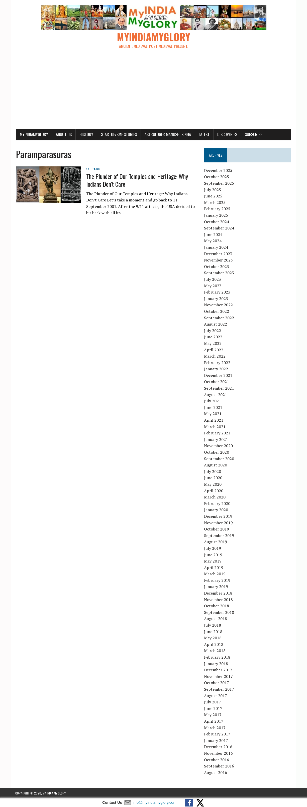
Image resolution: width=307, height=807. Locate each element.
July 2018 (212, 625)
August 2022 (215, 324)
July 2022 (212, 331)
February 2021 (217, 433)
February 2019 (217, 580)
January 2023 (216, 299)
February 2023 (217, 292)
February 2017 (217, 734)
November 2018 (218, 600)
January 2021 (216, 439)
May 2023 (213, 286)
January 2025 (216, 215)
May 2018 (213, 638)
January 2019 (216, 587)
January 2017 (216, 740)
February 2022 (217, 363)
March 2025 (215, 202)
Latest (203, 135)
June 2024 (213, 234)
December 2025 (218, 170)
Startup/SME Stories (118, 135)
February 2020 (217, 503)
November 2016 (218, 753)
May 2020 (213, 484)
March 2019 (215, 574)
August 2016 (215, 772)
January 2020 (216, 510)
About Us (63, 135)
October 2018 (216, 606)
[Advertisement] (153, 92)
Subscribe (252, 135)
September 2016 (219, 766)
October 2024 (216, 222)
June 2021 (213, 407)
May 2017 (213, 715)
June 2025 (213, 196)
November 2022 (218, 305)
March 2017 (215, 728)
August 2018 (215, 619)
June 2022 (213, 337)
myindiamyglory (33, 135)
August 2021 (215, 395)
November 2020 (218, 446)
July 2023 (212, 279)
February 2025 (217, 209)
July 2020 (212, 471)
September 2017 (219, 689)
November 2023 (218, 260)
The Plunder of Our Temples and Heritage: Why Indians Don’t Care (136, 180)
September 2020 (219, 459)
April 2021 (214, 420)
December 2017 (218, 670)
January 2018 (216, 664)
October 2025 (216, 177)
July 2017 (212, 702)
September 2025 (219, 183)
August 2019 (215, 542)
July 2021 (212, 401)
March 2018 (215, 651)
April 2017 (214, 721)
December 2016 (218, 747)
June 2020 (213, 478)
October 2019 (216, 529)
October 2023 (216, 267)
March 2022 (215, 356)
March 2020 (215, 497)
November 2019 (218, 523)
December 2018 (218, 593)
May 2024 (213, 241)
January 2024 (216, 247)
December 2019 (218, 516)
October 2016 (216, 760)
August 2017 (215, 696)
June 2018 (213, 632)
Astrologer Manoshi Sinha (167, 135)
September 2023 (219, 273)
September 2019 (219, 536)
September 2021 (219, 388)
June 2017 (213, 708)
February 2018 (217, 657)
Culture (92, 169)
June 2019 (213, 555)
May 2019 (213, 561)
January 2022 (216, 369)
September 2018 (219, 612)
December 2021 (218, 375)
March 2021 (215, 427)
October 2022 (216, 311)
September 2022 (219, 318)
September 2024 (219, 228)
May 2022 (213, 343)
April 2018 (214, 644)
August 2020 (215, 465)
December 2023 (218, 254)
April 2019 (214, 568)
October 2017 (216, 683)
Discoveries (226, 135)
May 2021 (213, 414)
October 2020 (216, 452)
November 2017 (218, 676)
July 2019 (212, 548)
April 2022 (214, 350)
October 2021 (216, 382)
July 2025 (212, 190)
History (85, 135)
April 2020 (214, 491)
